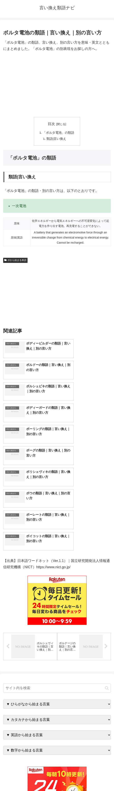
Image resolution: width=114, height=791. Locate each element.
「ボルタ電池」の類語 (58, 132)
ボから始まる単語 (15, 261)
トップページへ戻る (29, 778)
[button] (106, 598)
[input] (57, 598)
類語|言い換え (56, 139)
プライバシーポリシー (84, 778)
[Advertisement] (57, 84)
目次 (51, 124)
